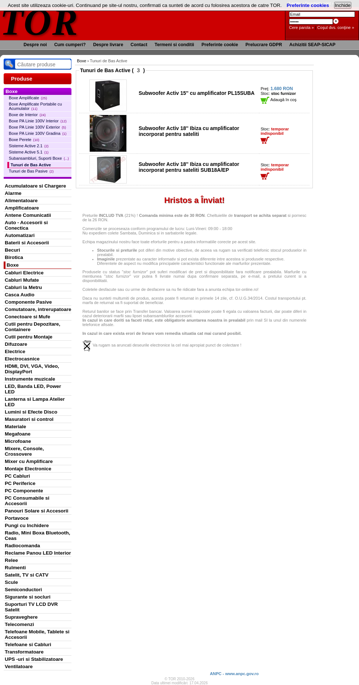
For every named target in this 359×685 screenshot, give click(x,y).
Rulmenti (15, 567)
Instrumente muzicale (30, 379)
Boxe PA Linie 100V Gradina (37, 133)
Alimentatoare (21, 200)
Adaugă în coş (278, 99)
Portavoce (17, 518)
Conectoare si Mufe (27, 316)
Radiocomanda (22, 545)
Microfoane (18, 441)
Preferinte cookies (308, 5)
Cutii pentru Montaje (28, 337)
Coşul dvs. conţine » (335, 27)
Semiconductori (23, 589)
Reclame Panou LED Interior (38, 553)
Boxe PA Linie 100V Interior (38, 121)
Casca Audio (19, 294)
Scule (11, 582)
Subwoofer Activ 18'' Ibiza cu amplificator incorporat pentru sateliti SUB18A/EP (188, 167)
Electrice (15, 351)
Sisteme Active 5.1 (28, 152)
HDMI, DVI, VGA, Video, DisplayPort (32, 368)
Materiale (15, 426)
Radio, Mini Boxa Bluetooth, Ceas (37, 535)
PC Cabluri (17, 476)
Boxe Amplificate (28, 98)
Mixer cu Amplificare (29, 461)
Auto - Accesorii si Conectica (26, 225)
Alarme (13, 193)
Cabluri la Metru (23, 287)
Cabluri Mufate (22, 280)
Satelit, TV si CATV (26, 575)
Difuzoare (16, 344)
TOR (39, 22)
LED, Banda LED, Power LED (33, 389)
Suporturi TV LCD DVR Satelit (31, 606)
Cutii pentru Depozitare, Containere (32, 326)
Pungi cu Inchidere (27, 525)
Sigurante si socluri (28, 597)
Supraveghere (21, 617)
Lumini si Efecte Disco (31, 412)
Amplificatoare (22, 208)
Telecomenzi (19, 624)
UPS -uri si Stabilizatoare (34, 659)
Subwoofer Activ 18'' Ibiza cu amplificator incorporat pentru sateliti (188, 131)
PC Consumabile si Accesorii (27, 500)
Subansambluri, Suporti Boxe (39, 158)
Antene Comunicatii (28, 215)
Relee (11, 560)
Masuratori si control (29, 419)
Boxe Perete (24, 139)
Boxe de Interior (27, 114)
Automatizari (19, 235)
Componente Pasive (28, 302)
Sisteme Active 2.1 (28, 146)
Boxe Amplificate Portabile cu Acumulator (35, 106)
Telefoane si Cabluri (28, 644)
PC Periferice (20, 483)
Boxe (13, 265)
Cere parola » (301, 27)
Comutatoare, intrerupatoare (38, 309)
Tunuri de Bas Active (31, 165)
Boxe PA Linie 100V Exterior (37, 127)
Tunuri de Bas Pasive (31, 171)
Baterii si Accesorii (27, 242)
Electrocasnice (22, 359)
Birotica (14, 257)
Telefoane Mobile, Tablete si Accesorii (37, 634)
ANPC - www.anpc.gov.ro (234, 673)
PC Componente (24, 490)
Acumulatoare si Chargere (35, 186)
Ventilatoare (19, 666)
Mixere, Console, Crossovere (24, 451)
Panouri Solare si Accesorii (37, 511)
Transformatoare (24, 652)
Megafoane (17, 434)
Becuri (12, 250)
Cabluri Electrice (24, 272)
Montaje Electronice (28, 468)
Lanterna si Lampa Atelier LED (35, 401)
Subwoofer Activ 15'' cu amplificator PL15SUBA (196, 93)
